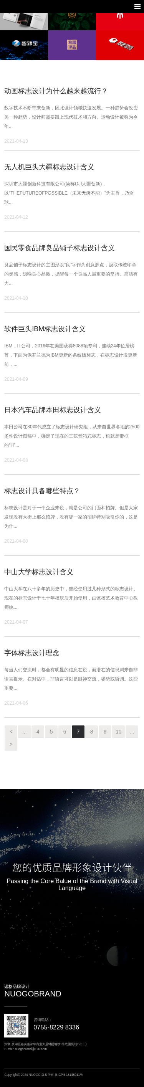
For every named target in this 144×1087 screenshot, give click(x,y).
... (24, 732)
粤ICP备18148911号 (69, 1075)
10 (119, 732)
